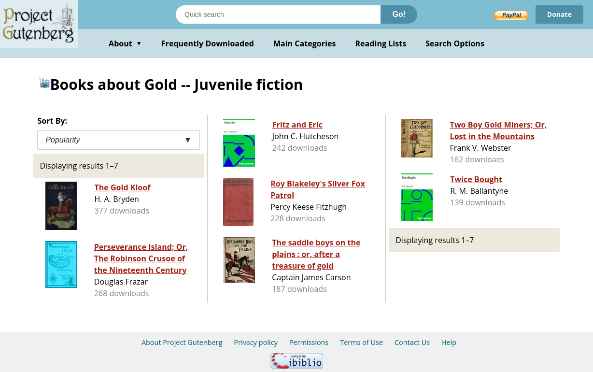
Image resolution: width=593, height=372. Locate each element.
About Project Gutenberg (182, 342)
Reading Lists (381, 43)
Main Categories (304, 43)
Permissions (309, 342)
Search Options (454, 43)
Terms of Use (361, 342)
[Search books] (278, 14)
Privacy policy (256, 342)
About (125, 43)
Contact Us (412, 342)
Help (448, 342)
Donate (559, 14)
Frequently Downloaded (207, 43)
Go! (399, 14)
